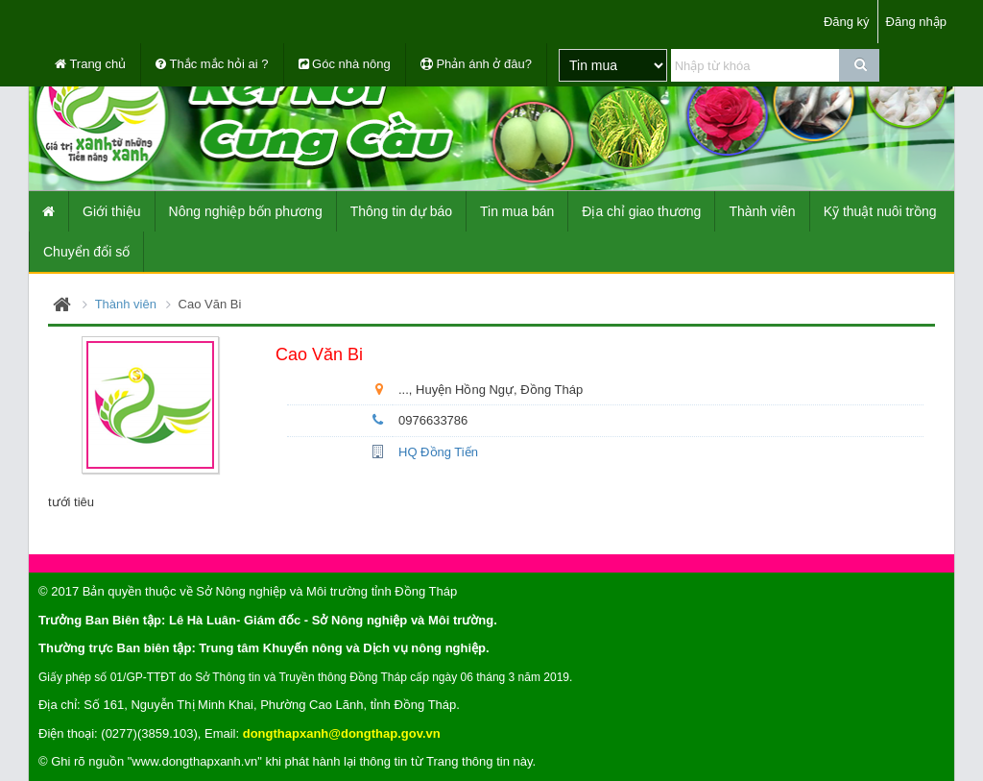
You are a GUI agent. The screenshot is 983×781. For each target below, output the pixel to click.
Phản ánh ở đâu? (476, 64)
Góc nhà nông (345, 64)
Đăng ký (847, 21)
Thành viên (125, 304)
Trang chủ (90, 64)
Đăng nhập (916, 21)
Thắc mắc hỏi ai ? (212, 64)
